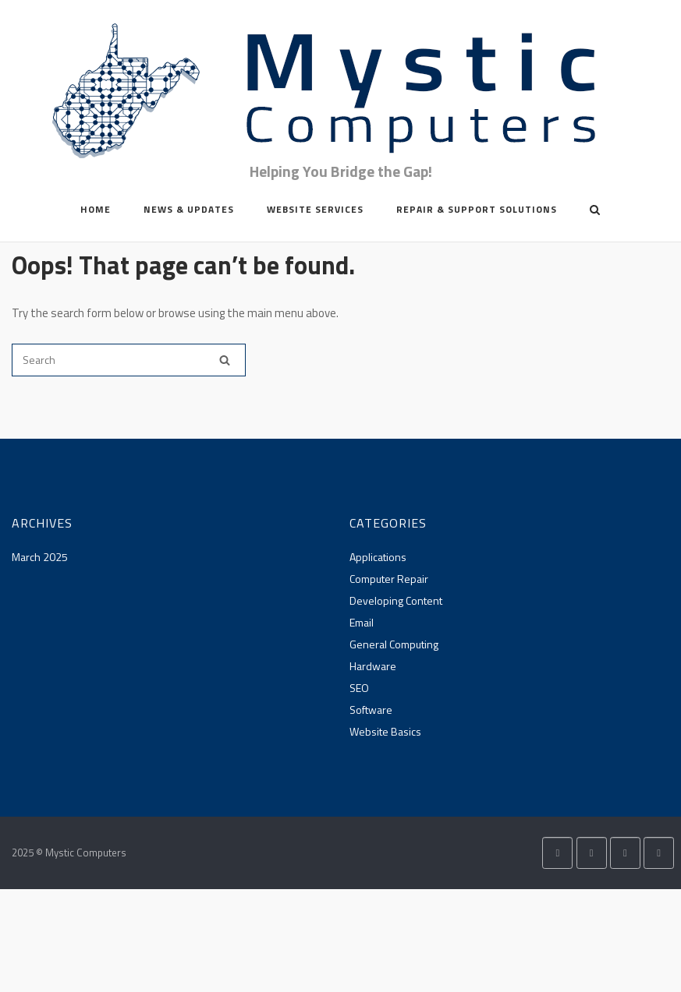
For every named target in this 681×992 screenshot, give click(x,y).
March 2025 (40, 557)
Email (361, 622)
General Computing (393, 644)
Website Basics (385, 731)
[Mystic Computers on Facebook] (591, 853)
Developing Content (395, 600)
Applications (377, 557)
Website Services (315, 209)
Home (95, 209)
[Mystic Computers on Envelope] (625, 853)
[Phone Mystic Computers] (659, 853)
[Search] (225, 360)
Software (370, 709)
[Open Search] (594, 211)
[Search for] (129, 360)
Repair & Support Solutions (476, 209)
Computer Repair (388, 578)
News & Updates (189, 209)
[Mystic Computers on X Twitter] (557, 853)
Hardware (372, 666)
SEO (359, 688)
